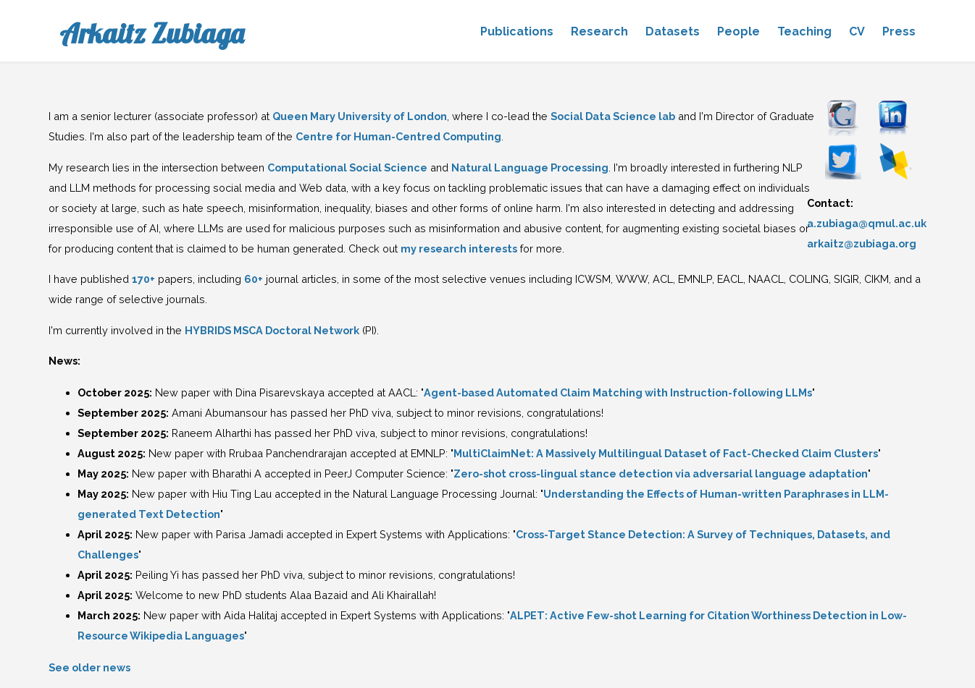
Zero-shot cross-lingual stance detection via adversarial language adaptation (660, 473)
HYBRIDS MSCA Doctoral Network (272, 330)
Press (899, 31)
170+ (143, 279)
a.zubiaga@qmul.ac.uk (866, 223)
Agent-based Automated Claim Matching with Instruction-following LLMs (618, 392)
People (738, 31)
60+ (253, 279)
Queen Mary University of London (359, 116)
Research (599, 31)
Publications (516, 31)
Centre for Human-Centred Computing (398, 136)
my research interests (459, 248)
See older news (89, 667)
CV (857, 31)
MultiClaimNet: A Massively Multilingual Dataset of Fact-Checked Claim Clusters (665, 453)
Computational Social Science (347, 167)
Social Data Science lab (613, 116)
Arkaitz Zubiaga (151, 33)
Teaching (804, 31)
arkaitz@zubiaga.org (861, 243)
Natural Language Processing (529, 167)
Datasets (672, 31)
